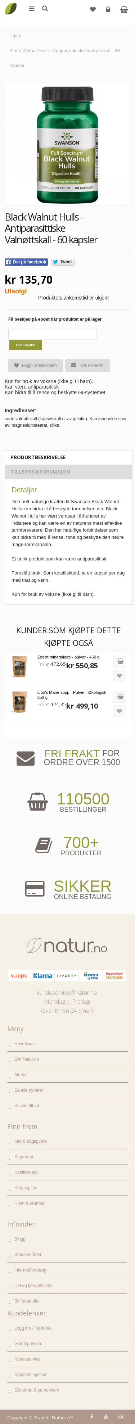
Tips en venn (84, 365)
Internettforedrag (30, 1270)
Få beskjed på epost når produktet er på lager (55, 319)
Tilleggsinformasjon (40, 471)
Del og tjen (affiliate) (33, 1285)
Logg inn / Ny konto (32, 1328)
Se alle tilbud (26, 1105)
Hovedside (24, 1043)
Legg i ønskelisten (32, 365)
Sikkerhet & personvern (36, 1390)
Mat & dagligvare (30, 1141)
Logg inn (109, 12)
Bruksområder (27, 1254)
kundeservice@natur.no (67, 993)
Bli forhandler (27, 1301)
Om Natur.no (26, 1059)
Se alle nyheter (28, 1090)
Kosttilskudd (26, 1172)
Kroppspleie (25, 1187)
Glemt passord (28, 1343)
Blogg (20, 1239)
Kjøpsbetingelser (30, 1374)
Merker (21, 1074)
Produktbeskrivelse (38, 457)
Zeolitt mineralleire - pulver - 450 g (68, 657)
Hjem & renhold (29, 1203)
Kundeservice (27, 1359)
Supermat (23, 1156)
